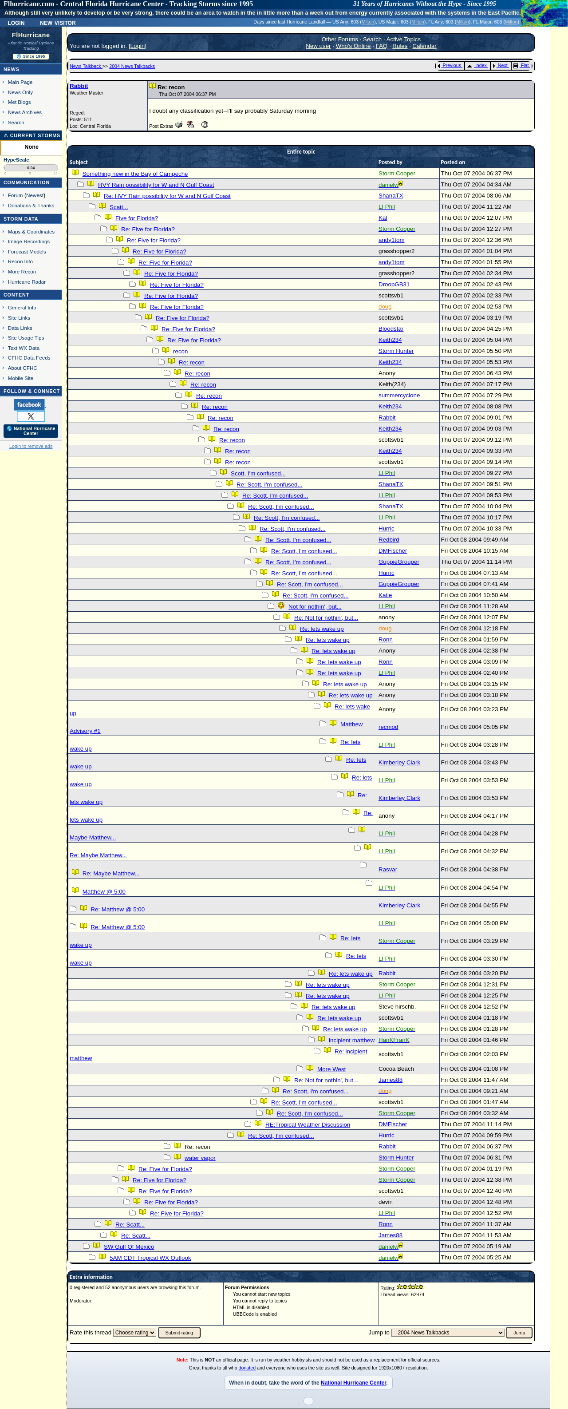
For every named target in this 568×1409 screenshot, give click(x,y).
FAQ (382, 46)
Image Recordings (29, 241)
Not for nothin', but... (315, 606)
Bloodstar (391, 328)
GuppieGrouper (399, 561)
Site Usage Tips (26, 337)
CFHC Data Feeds (29, 357)
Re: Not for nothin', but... (326, 617)
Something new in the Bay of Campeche (135, 173)
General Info (22, 307)
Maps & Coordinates (31, 231)
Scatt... (119, 207)
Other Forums (340, 39)
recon (180, 351)
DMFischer (393, 550)
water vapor (200, 1158)
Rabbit (79, 86)
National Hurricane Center (353, 1383)
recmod (388, 727)
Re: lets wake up (322, 628)
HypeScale (16, 159)
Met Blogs (19, 102)
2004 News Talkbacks (132, 66)
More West (331, 1069)
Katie (385, 595)
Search (16, 122)
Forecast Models (27, 251)
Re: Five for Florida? (148, 229)
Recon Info (20, 261)
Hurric (386, 528)
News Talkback (86, 66)
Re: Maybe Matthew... (98, 855)
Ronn (386, 639)
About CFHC (22, 368)
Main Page (20, 82)
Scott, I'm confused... (258, 473)
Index (476, 65)
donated (247, 1367)
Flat (521, 65)
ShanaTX (391, 195)
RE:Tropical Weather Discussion (307, 1124)
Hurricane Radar (27, 282)
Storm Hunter (396, 351)
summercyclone (399, 395)
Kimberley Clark (399, 762)
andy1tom (392, 240)
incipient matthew (352, 1040)
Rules (399, 46)
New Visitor (58, 22)
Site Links (19, 318)
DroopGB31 (394, 284)
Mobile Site (21, 378)
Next (500, 65)
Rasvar (388, 869)
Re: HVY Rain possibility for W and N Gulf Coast (167, 196)
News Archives (25, 112)
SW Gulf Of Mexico (129, 1246)
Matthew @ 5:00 (104, 891)
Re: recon (192, 362)
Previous (449, 65)
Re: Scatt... (130, 1224)
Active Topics (404, 39)
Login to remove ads (30, 446)
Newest (34, 195)
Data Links (20, 328)
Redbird (389, 539)
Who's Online (353, 46)
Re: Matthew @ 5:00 (118, 909)
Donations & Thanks (31, 205)
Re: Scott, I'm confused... (269, 484)
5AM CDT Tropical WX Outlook (150, 1258)
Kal (383, 217)
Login (16, 22)
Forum (15, 195)
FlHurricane (31, 35)
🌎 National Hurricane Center (31, 431)
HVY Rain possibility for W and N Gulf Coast (156, 185)
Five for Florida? (136, 218)
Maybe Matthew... (93, 837)
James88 (390, 1080)
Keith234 (390, 339)
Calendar (425, 46)
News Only (20, 92)
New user (318, 46)
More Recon (22, 271)
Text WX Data (23, 348)
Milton (368, 21)
